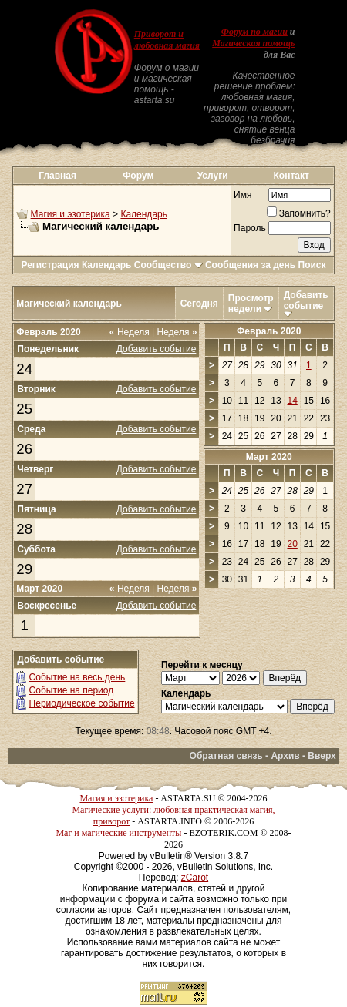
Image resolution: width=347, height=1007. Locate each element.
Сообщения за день (250, 265)
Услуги (212, 175)
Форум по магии (254, 31)
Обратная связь (226, 755)
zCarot (194, 877)
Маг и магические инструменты (118, 832)
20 (292, 544)
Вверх (321, 755)
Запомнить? (299, 213)
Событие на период (71, 690)
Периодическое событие (82, 703)
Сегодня (199, 303)
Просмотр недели (251, 303)
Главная (57, 175)
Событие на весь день (77, 677)
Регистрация (50, 265)
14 (292, 400)
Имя (242, 195)
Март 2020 (269, 456)
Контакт (291, 175)
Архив (285, 755)
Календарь (143, 214)
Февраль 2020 (269, 331)
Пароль (250, 228)
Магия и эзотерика (70, 214)
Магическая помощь (253, 43)
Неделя (129, 332)
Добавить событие (306, 300)
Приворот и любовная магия (167, 40)
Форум (138, 175)
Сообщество (168, 265)
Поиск (312, 265)
